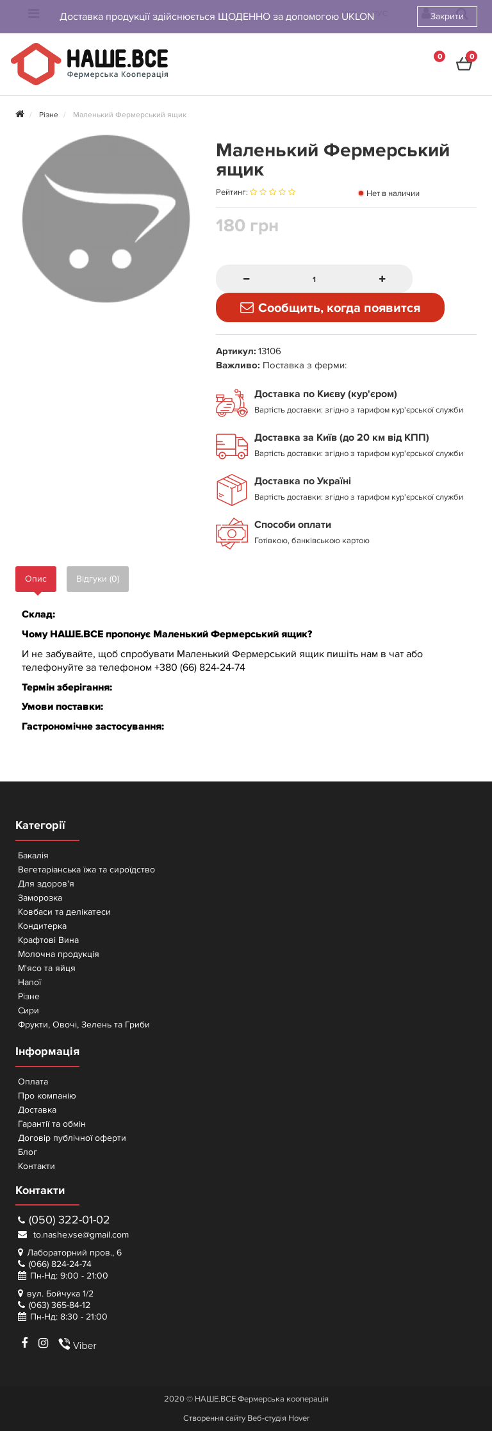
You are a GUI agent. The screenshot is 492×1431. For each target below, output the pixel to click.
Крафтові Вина (48, 940)
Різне (29, 996)
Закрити (447, 16)
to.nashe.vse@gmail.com (73, 1234)
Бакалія (33, 855)
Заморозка (40, 897)
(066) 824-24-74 (60, 1264)
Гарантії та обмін (52, 1123)
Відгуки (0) (97, 578)
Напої (29, 982)
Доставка (37, 1109)
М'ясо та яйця (47, 968)
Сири (28, 1010)
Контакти (36, 1166)
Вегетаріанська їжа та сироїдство (86, 869)
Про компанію (47, 1095)
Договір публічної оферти (72, 1138)
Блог (27, 1152)
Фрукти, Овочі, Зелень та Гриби (84, 1024)
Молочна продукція (58, 954)
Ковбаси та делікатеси (64, 911)
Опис (36, 578)
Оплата (33, 1081)
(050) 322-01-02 (64, 1220)
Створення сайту (214, 1418)
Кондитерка (42, 925)
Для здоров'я (46, 883)
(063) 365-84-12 (59, 1305)
